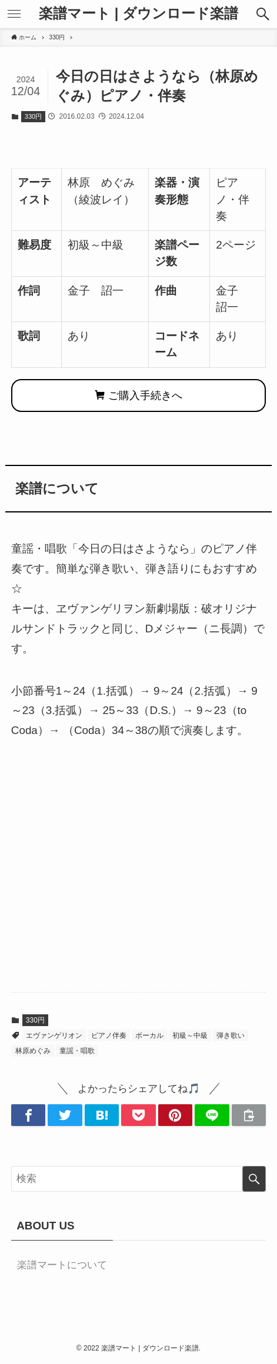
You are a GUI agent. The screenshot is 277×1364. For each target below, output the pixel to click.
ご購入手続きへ (138, 395)
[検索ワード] (138, 1179)
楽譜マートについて (62, 1265)
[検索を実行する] (254, 1179)
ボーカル (149, 1035)
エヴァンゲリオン (54, 1035)
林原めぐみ (33, 1051)
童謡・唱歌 (77, 1051)
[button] (263, 14)
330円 (33, 116)
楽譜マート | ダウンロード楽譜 (138, 14)
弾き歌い (230, 1035)
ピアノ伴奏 (108, 1035)
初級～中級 (190, 1035)
